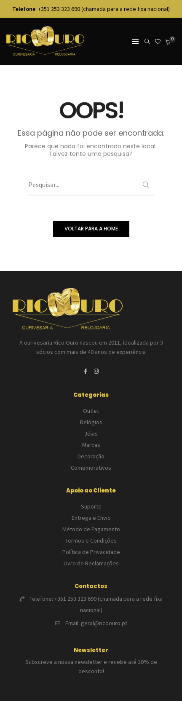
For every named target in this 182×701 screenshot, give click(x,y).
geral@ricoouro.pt (104, 623)
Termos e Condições (91, 540)
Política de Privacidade (91, 552)
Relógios (91, 422)
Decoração (91, 456)
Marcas (91, 445)
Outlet (91, 411)
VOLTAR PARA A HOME (91, 228)
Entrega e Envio (91, 518)
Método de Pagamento (91, 529)
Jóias (91, 433)
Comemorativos (91, 467)
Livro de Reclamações (91, 563)
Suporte (91, 506)
